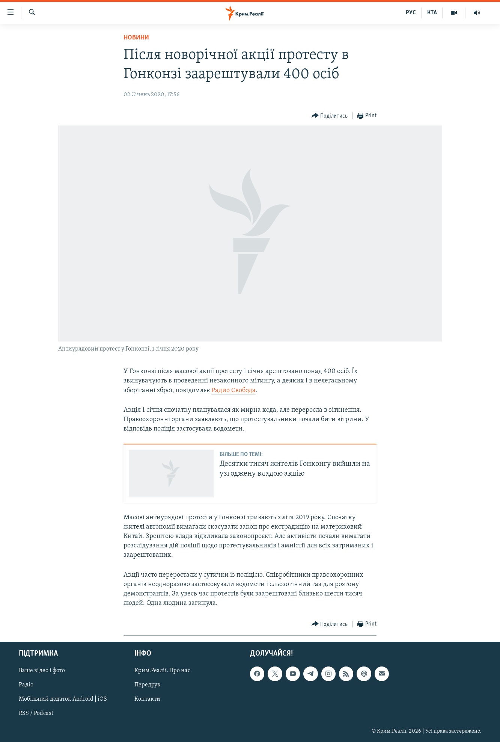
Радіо (26, 685)
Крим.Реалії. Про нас (162, 671)
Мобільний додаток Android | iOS (63, 700)
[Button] (330, 116)
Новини (136, 37)
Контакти (147, 700)
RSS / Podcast (36, 714)
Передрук (147, 685)
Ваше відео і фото (42, 671)
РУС (411, 13)
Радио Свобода (233, 390)
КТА (432, 13)
